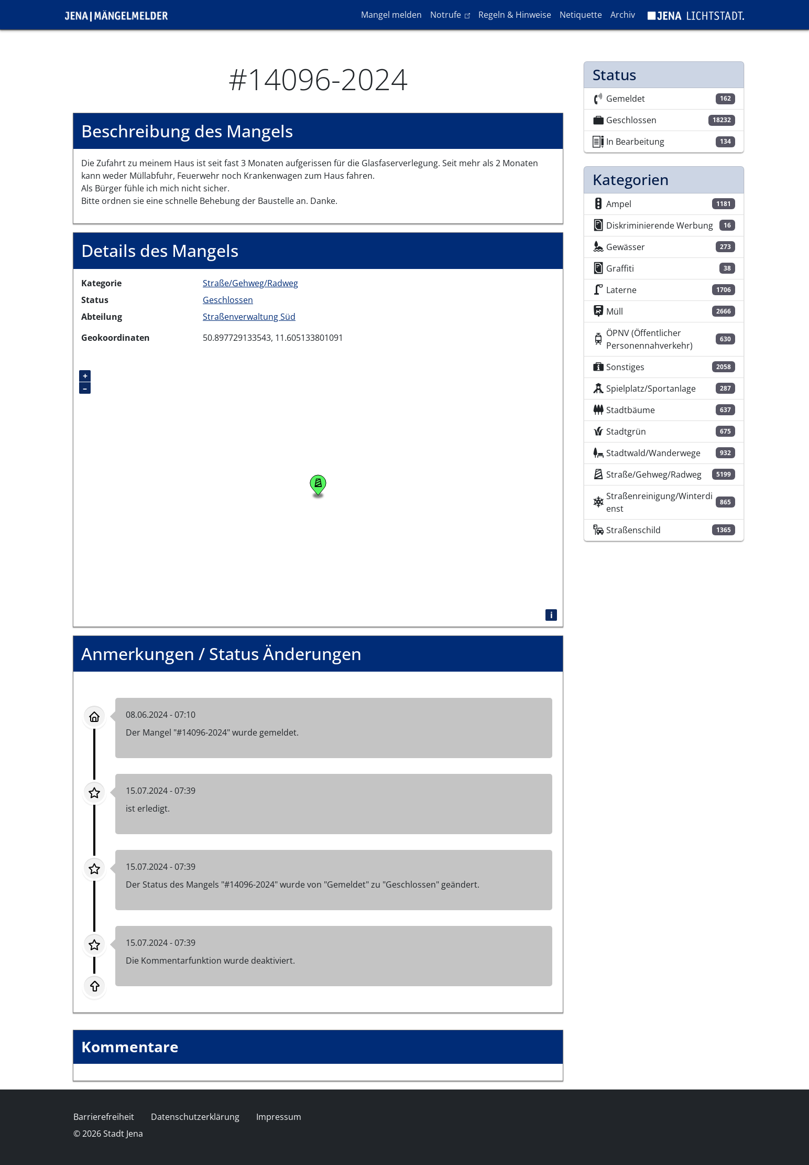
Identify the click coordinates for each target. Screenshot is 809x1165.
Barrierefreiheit (103, 1117)
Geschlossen (228, 300)
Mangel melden (391, 14)
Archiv (622, 14)
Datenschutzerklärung (195, 1117)
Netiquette (581, 14)
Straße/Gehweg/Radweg (250, 283)
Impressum (278, 1117)
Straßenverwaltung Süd (249, 316)
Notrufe (452, 14)
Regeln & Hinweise (514, 14)
